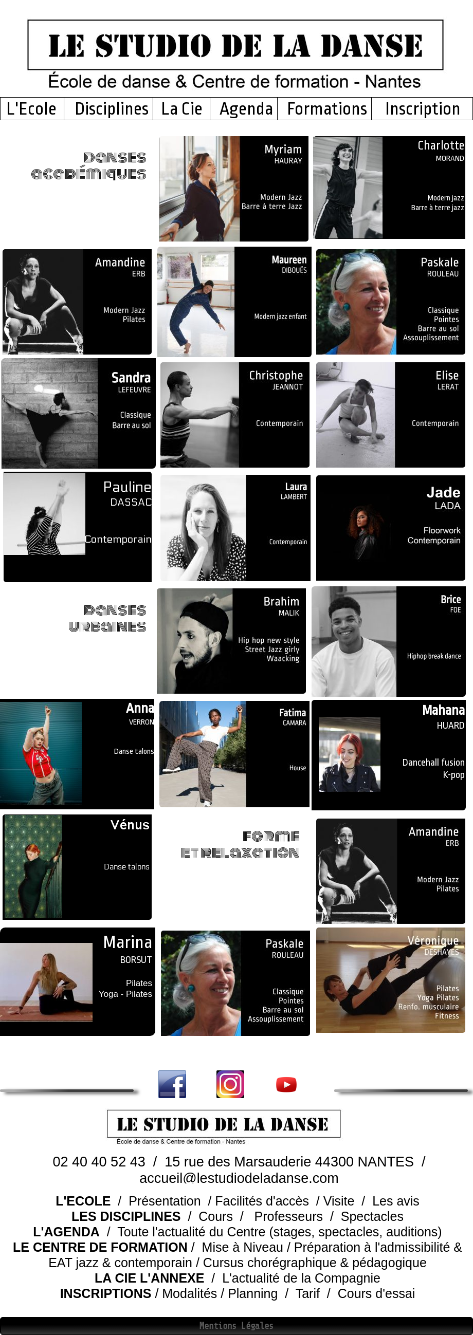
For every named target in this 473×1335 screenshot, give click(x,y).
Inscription (421, 109)
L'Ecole (34, 109)
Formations (327, 109)
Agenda (246, 109)
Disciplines (111, 109)
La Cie (182, 109)
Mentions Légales (236, 1326)
